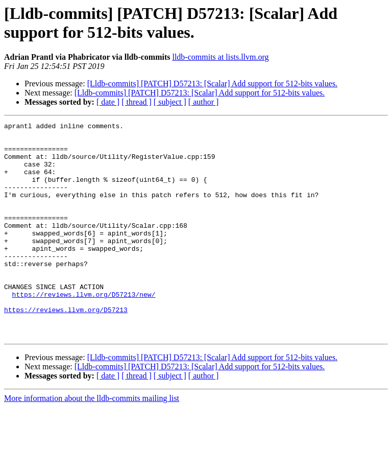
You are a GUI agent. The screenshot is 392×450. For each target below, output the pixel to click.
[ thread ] (136, 102)
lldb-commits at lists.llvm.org (220, 57)
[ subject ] (170, 102)
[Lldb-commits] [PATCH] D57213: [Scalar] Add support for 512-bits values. (212, 83)
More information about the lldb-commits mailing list (91, 441)
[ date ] (107, 102)
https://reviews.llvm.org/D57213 (66, 347)
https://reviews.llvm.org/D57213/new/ (84, 329)
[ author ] (203, 102)
